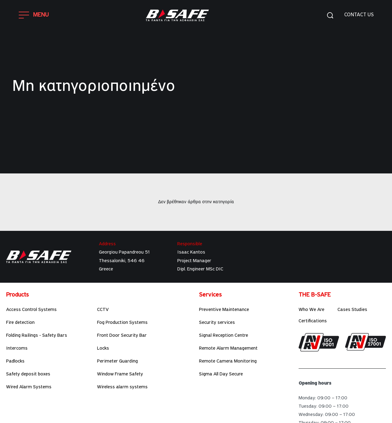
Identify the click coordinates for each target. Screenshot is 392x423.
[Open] (33, 15)
